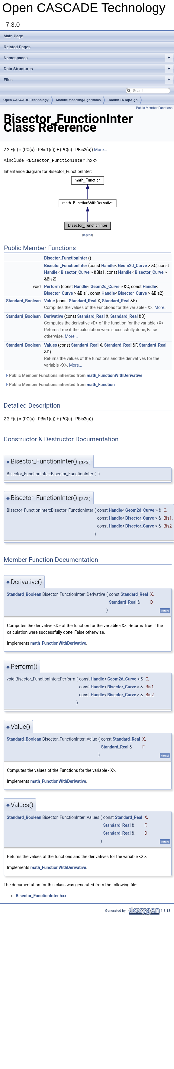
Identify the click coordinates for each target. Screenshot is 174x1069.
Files (88, 80)
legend (87, 234)
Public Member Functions (154, 108)
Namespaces (88, 58)
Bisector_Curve (75, 272)
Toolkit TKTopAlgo (122, 100)
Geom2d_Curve (132, 265)
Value (49, 300)
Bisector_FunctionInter (65, 258)
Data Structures (88, 69)
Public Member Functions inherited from (73, 375)
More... (100, 149)
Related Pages (17, 47)
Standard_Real (82, 300)
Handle (107, 265)
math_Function (101, 384)
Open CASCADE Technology (26, 100)
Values (50, 345)
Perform (52, 286)
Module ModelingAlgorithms (78, 100)
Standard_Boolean (23, 300)
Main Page (13, 36)
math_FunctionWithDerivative (115, 375)
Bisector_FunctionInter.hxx (41, 895)
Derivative (53, 316)
